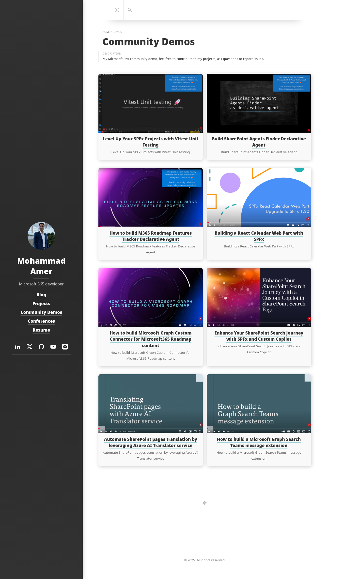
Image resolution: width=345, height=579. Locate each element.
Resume (41, 330)
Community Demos (41, 312)
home (106, 32)
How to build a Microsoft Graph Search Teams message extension (259, 442)
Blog (41, 295)
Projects (41, 303)
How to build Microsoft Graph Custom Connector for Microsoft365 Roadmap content (150, 339)
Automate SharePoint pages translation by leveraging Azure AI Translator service (150, 442)
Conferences (41, 321)
